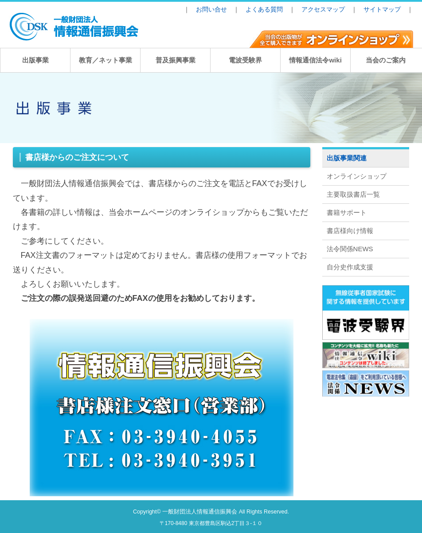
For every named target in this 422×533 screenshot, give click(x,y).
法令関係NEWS (350, 249)
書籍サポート (347, 212)
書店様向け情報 (350, 230)
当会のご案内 (386, 60)
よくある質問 (264, 9)
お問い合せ (211, 9)
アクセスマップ (323, 9)
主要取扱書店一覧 (353, 194)
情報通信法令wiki (315, 60)
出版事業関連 (347, 158)
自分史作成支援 (350, 267)
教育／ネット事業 (105, 60)
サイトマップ (382, 9)
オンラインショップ (357, 176)
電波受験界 (245, 60)
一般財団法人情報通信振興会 (199, 512)
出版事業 (35, 60)
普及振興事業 (175, 60)
